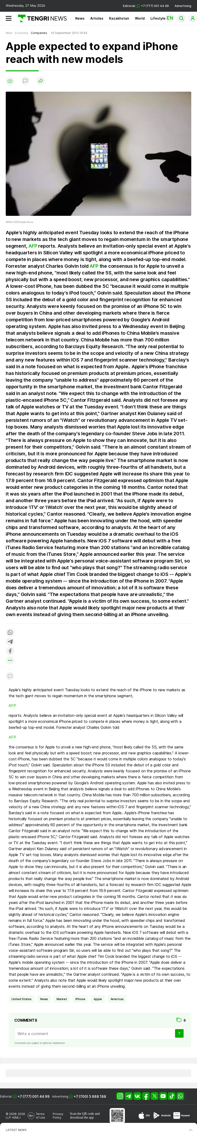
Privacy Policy (58, 1115)
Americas (117, 999)
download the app (82, 1117)
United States (21, 999)
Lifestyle (157, 18)
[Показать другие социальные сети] (10, 660)
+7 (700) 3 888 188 (90, 1096)
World (140, 18)
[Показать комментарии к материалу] (10, 676)
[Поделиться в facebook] (10, 651)
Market (62, 999)
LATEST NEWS (16, 1130)
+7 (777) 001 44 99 (34, 1096)
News (80, 18)
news (44, 999)
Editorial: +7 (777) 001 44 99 (146, 6)
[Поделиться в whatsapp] (10, 632)
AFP (32, 246)
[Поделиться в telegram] (10, 642)
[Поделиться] (40, 81)
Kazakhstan (119, 18)
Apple (98, 999)
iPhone (80, 999)
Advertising (183, 6)
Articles (96, 18)
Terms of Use (40, 1115)
